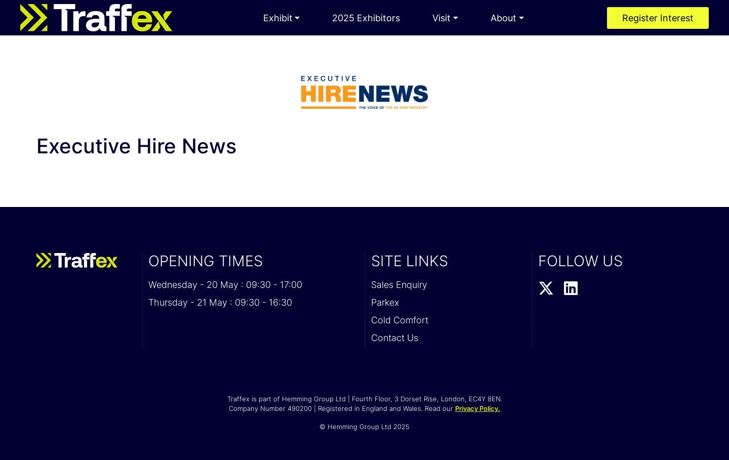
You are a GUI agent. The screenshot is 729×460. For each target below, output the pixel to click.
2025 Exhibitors (366, 18)
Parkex (385, 302)
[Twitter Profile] (546, 289)
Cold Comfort (399, 320)
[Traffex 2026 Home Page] (96, 18)
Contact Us (394, 337)
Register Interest (658, 18)
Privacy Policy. (477, 408)
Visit (441, 18)
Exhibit (278, 18)
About (503, 18)
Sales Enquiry (399, 284)
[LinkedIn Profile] (571, 289)
